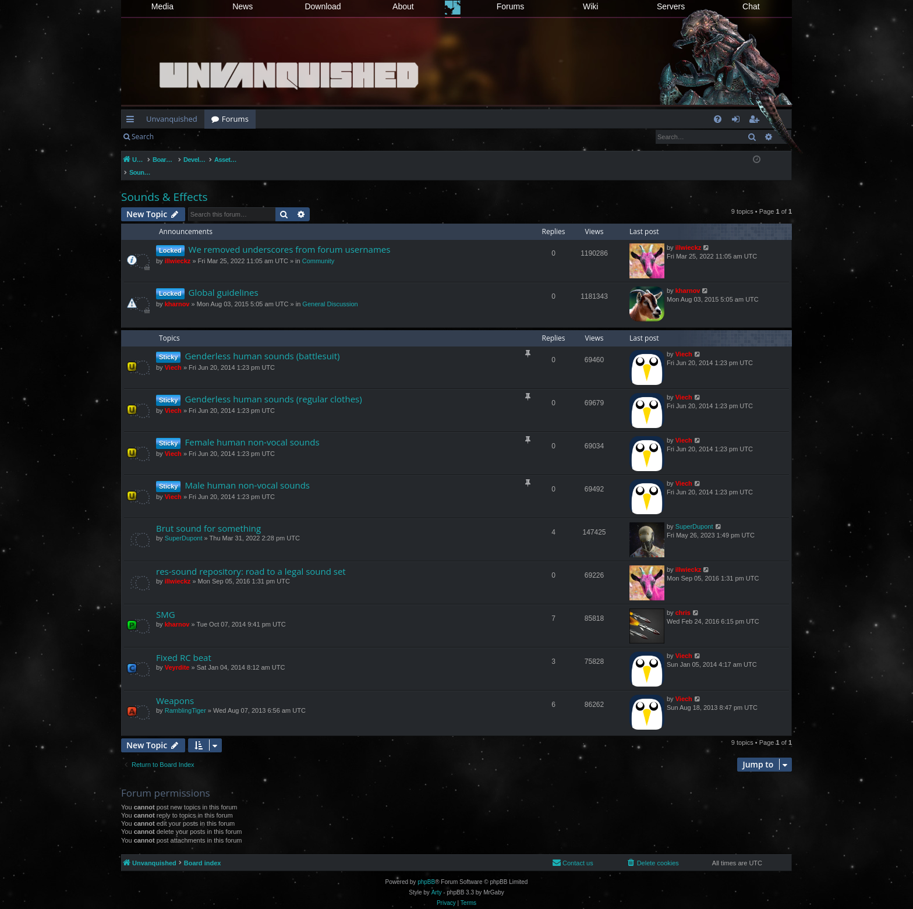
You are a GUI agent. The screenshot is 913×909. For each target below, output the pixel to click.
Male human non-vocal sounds (247, 473)
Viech (173, 355)
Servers (671, 6)
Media (162, 6)
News (242, 6)
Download (323, 6)
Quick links (132, 121)
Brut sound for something (208, 516)
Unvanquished (171, 119)
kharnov (177, 291)
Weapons (175, 688)
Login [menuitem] (738, 121)
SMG (165, 602)
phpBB (426, 869)
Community (318, 248)
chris (683, 600)
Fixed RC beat (183, 645)
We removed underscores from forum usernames (290, 237)
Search (143, 137)
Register (218, 137)
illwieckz (178, 248)
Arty (436, 880)
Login (179, 137)
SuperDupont (184, 525)
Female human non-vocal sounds (252, 430)
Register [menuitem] (756, 121)
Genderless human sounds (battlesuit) (262, 343)
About (403, 6)
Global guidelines (224, 280)
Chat (751, 6)
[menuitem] (718, 119)
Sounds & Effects (164, 184)
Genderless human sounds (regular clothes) (273, 386)
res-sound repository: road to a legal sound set (251, 559)
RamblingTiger (185, 698)
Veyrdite (177, 655)
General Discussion (330, 291)
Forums (510, 6)
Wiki (590, 6)
